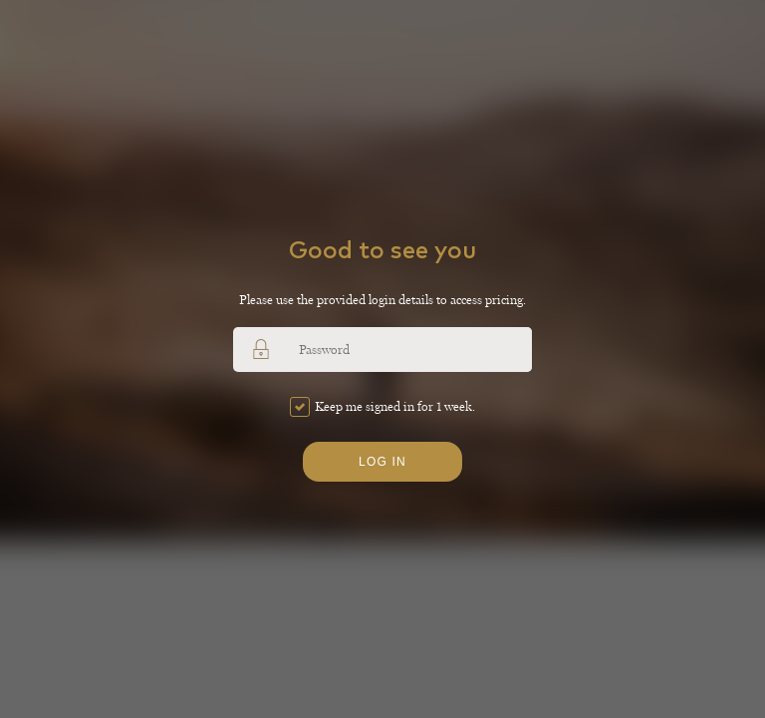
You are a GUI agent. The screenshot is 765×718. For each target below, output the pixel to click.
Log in (382, 462)
